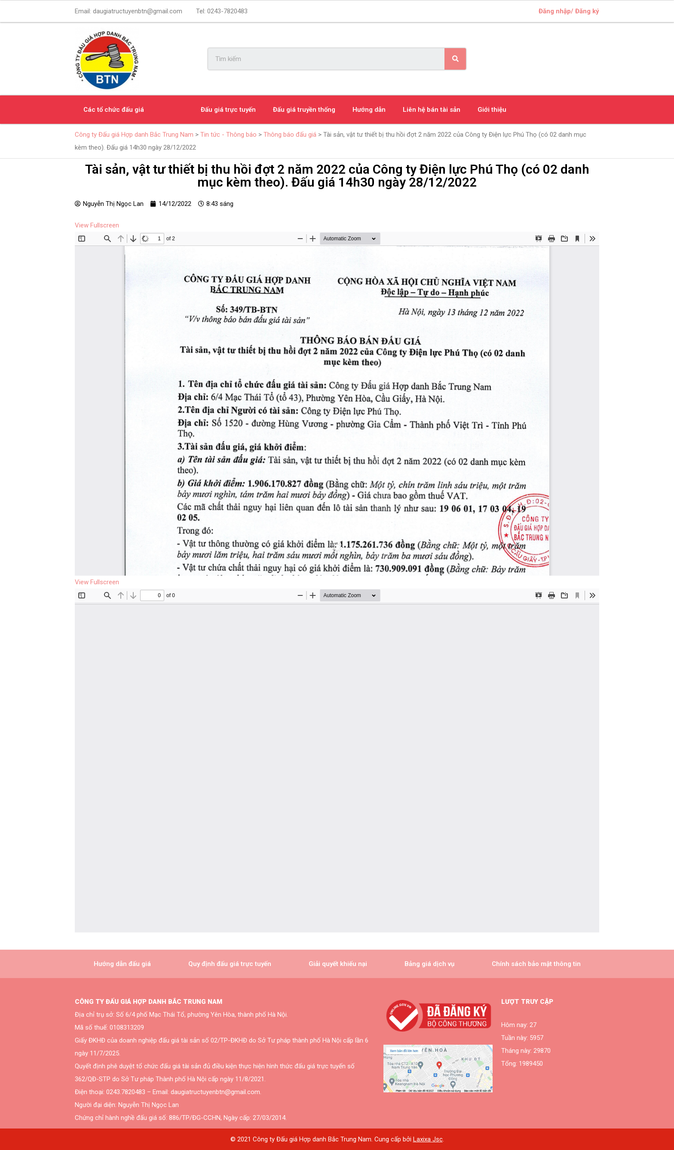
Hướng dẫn (369, 109)
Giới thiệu (492, 109)
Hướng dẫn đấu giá (122, 964)
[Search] (455, 59)
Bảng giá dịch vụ (429, 964)
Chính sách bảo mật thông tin (536, 964)
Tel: (222, 11)
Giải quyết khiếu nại (338, 964)
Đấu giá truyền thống (304, 109)
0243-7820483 (227, 11)
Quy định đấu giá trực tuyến (229, 964)
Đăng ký (587, 11)
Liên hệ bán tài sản (431, 109)
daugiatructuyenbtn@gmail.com (137, 11)
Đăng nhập (555, 11)
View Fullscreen (97, 225)
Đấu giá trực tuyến (228, 109)
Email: (128, 11)
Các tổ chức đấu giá (113, 109)
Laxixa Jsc (428, 1139)
